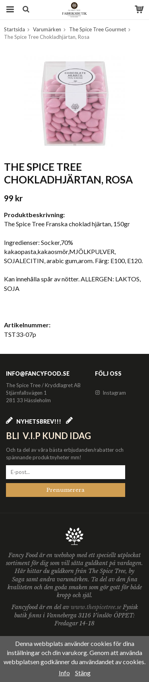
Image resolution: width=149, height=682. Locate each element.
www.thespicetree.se (97, 607)
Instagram (110, 393)
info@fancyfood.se (38, 373)
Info (64, 672)
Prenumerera (65, 490)
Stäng (83, 672)
